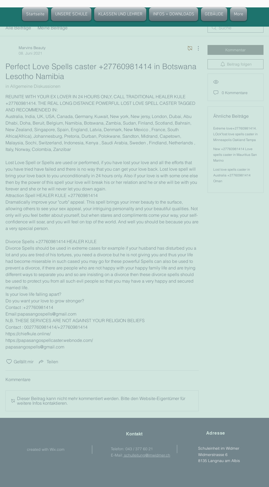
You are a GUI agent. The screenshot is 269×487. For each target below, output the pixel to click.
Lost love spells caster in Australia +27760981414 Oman (232, 175)
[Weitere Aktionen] (195, 48)
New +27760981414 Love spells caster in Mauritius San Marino (235, 154)
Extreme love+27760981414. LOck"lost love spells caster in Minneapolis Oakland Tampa (235, 134)
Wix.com (57, 449)
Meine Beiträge (53, 27)
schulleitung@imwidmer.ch (146, 455)
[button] (120, 14)
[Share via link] (48, 361)
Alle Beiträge (18, 27)
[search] (236, 28)
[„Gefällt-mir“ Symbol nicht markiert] (9, 361)
